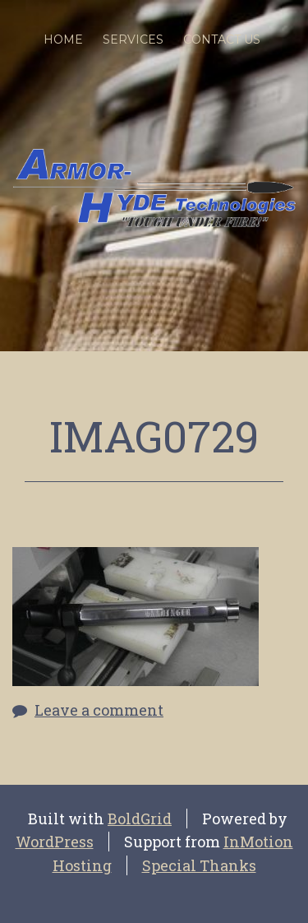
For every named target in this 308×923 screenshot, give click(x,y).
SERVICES (133, 39)
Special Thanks (199, 865)
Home (63, 39)
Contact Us (221, 39)
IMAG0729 (154, 436)
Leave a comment (98, 710)
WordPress (55, 841)
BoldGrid (140, 818)
